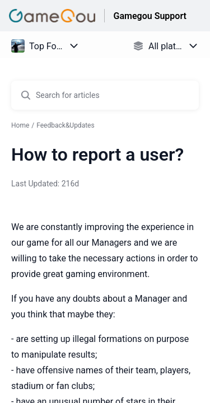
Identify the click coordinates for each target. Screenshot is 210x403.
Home (20, 125)
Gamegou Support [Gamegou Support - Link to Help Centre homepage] (150, 16)
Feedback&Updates (65, 125)
